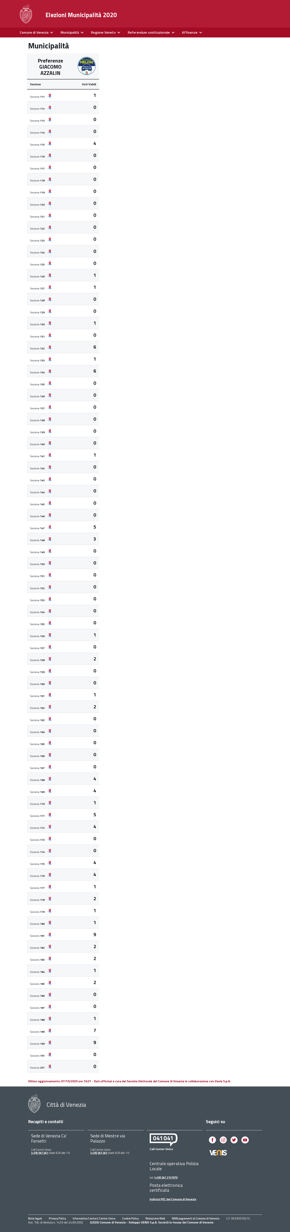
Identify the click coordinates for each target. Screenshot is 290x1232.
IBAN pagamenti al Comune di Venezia (195, 1218)
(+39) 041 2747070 (165, 1177)
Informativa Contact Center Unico (94, 1218)
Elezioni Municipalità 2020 (81, 15)
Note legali (35, 1218)
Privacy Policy (57, 1218)
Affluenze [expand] (190, 32)
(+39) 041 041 (39, 1153)
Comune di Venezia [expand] (34, 32)
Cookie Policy (130, 1218)
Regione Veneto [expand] (103, 32)
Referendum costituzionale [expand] (149, 32)
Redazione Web (155, 1218)
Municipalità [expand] (70, 32)
